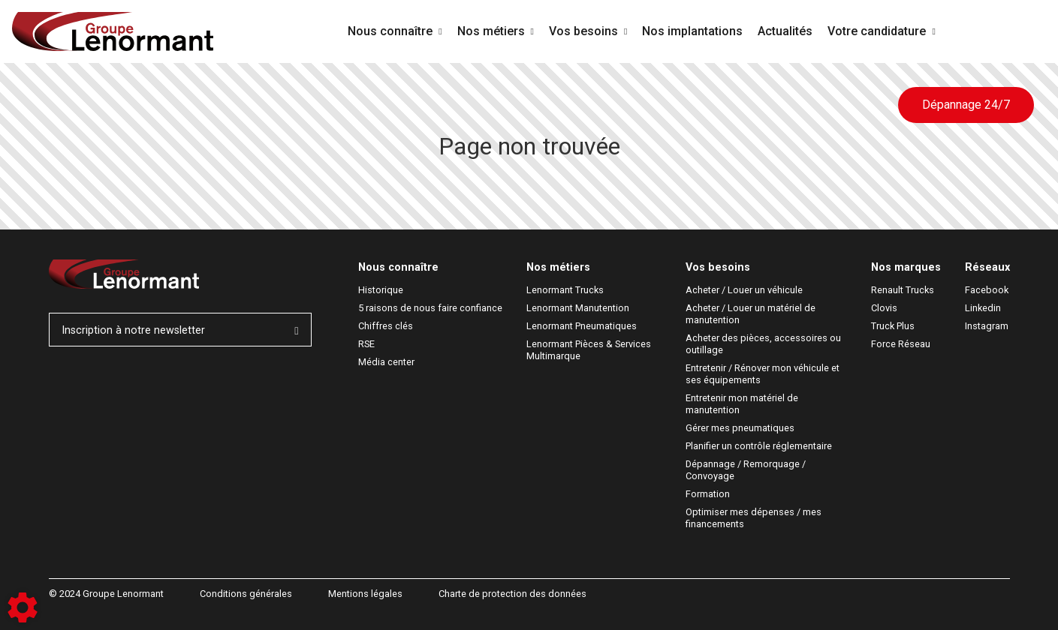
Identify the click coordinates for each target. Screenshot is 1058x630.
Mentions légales (365, 593)
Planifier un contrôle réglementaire (759, 446)
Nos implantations (692, 31)
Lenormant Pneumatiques (581, 326)
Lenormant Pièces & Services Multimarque (589, 350)
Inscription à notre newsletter (180, 330)
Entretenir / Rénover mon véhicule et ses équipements (764, 374)
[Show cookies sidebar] (23, 607)
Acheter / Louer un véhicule (744, 290)
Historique (380, 290)
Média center (386, 362)
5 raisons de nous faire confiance (430, 308)
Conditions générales (246, 593)
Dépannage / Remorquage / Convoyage (747, 470)
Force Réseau (900, 344)
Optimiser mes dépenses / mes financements (755, 518)
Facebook (986, 290)
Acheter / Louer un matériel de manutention (752, 314)
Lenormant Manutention (577, 308)
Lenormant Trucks (565, 290)
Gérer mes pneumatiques (740, 428)
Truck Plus (893, 326)
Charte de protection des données (512, 593)
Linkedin (983, 308)
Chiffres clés (385, 326)
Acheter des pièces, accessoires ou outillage (764, 344)
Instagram (986, 326)
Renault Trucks (902, 290)
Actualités (785, 31)
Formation (708, 494)
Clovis (884, 308)
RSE (366, 344)
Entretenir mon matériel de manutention (743, 404)
